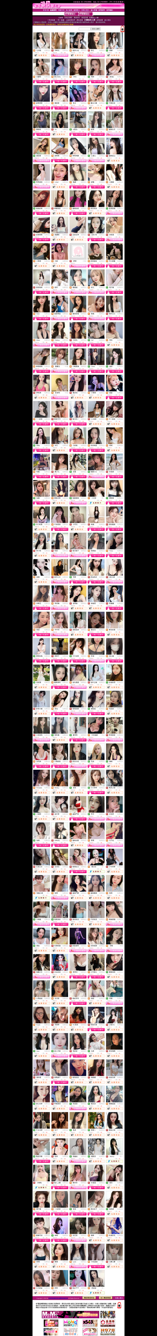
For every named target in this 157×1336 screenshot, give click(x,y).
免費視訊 (47, 50)
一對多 (84, 261)
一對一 (84, 77)
